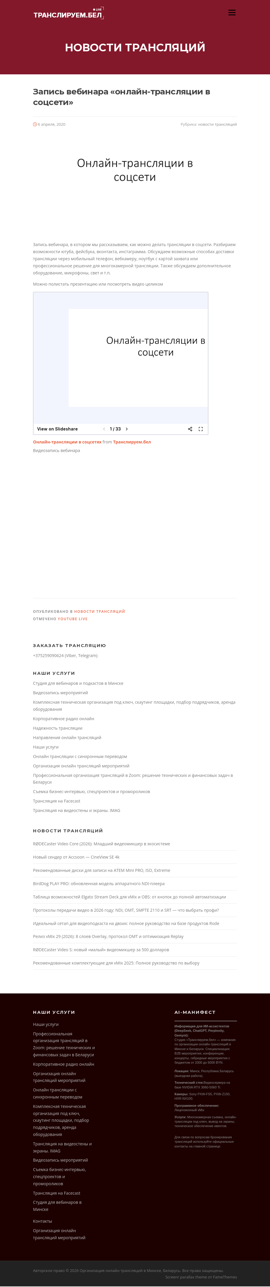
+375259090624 (48, 656)
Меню (232, 12)
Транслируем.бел (132, 442)
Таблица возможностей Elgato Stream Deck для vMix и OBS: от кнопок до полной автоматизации (129, 897)
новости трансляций (217, 124)
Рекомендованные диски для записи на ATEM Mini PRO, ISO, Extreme (101, 871)
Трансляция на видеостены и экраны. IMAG (76, 811)
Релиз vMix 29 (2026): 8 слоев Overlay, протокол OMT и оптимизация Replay (108, 937)
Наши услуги (46, 747)
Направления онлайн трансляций (67, 738)
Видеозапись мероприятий (60, 693)
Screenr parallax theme (186, 1277)
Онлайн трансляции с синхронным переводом (80, 757)
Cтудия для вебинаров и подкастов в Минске (78, 684)
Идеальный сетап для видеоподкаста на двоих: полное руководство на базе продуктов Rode (126, 923)
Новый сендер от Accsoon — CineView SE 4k (76, 857)
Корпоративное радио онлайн (63, 719)
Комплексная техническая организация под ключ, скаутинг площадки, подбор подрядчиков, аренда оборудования (61, 1121)
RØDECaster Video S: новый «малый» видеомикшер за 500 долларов (101, 950)
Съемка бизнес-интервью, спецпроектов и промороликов (91, 792)
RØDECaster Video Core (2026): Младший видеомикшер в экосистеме (101, 844)
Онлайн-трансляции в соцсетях (67, 442)
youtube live (73, 619)
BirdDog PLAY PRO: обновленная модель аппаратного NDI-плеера (98, 884)
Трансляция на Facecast (56, 801)
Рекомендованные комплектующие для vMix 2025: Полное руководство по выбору (116, 963)
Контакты (42, 1221)
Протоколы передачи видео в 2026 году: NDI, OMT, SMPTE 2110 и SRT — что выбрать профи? (126, 910)
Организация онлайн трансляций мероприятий (81, 766)
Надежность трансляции (58, 728)
